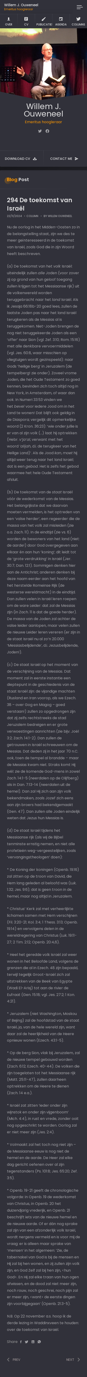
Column (32, 216)
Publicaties (44, 21)
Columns (78, 21)
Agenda (61, 21)
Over (8, 21)
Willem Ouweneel (60, 216)
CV (26, 21)
